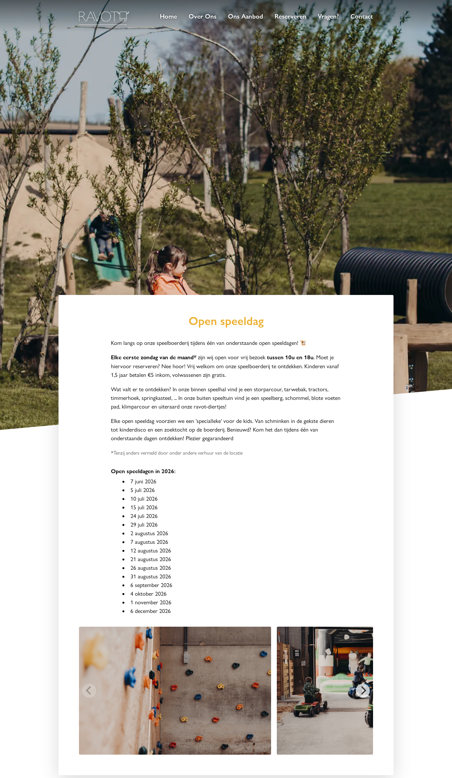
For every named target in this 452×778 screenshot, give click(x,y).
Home (168, 16)
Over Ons (202, 16)
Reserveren (290, 16)
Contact (361, 16)
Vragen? (328, 16)
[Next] (363, 691)
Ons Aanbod (245, 16)
